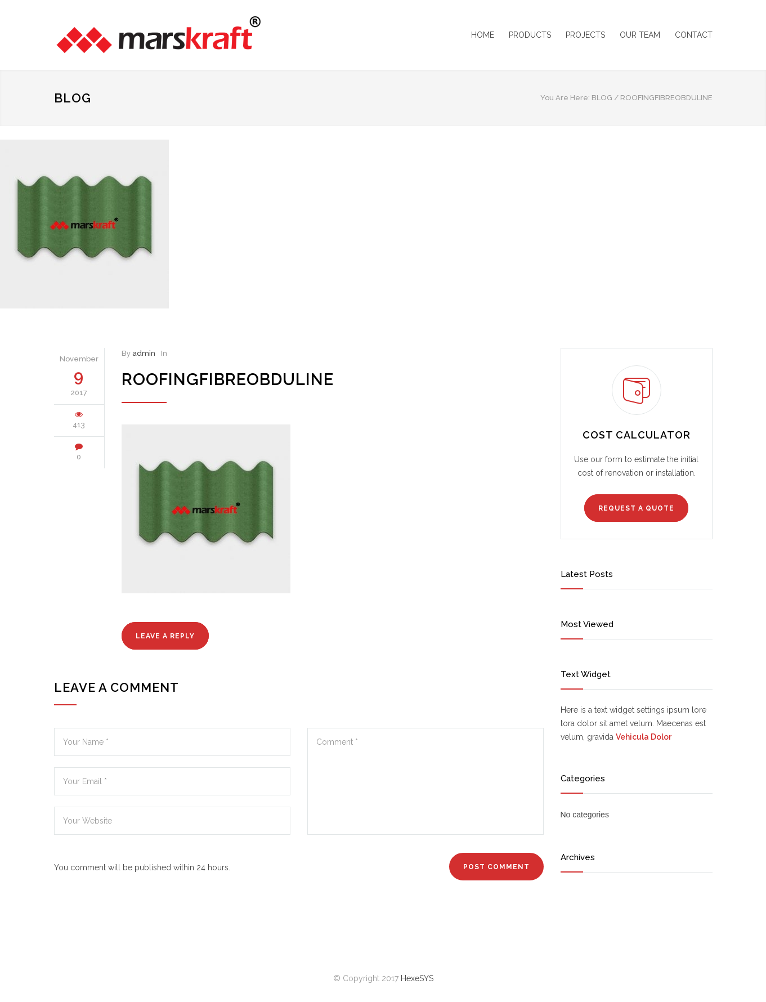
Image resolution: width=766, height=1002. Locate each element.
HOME (482, 34)
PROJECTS (585, 34)
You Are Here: (565, 97)
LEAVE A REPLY (165, 636)
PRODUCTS (530, 34)
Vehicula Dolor (643, 736)
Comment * (425, 781)
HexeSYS (417, 978)
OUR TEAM (640, 34)
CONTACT (694, 34)
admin (143, 353)
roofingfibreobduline (228, 379)
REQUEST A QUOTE (636, 508)
